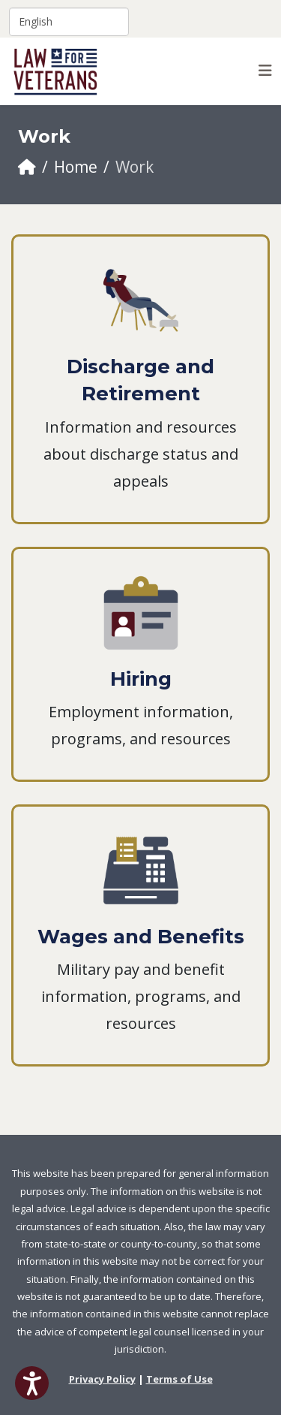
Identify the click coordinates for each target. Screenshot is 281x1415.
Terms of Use (179, 1379)
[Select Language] (69, 22)
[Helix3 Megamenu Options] (265, 70)
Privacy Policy (102, 1379)
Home (75, 166)
